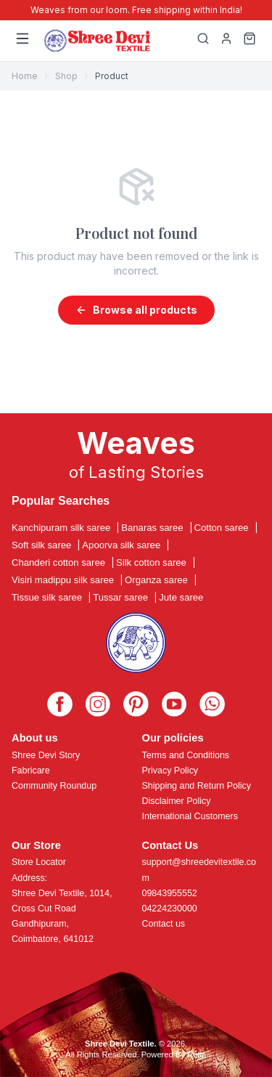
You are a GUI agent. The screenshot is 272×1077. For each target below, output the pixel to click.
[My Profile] (226, 41)
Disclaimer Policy (176, 801)
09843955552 (169, 893)
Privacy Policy (170, 770)
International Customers (190, 816)
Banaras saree (152, 527)
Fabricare (31, 770)
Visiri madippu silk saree (63, 579)
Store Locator (39, 862)
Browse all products (136, 310)
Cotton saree (221, 527)
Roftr (196, 1054)
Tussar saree (120, 597)
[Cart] (249, 41)
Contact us (164, 924)
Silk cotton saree (151, 562)
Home (25, 75)
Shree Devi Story (46, 755)
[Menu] (22, 41)
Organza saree (156, 579)
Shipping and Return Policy (196, 786)
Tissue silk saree (47, 597)
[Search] (203, 41)
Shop (66, 75)
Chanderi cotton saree (58, 562)
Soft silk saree (41, 545)
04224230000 (169, 908)
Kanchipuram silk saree (61, 527)
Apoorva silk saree (121, 545)
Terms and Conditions (186, 755)
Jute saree (181, 597)
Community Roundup (54, 786)
